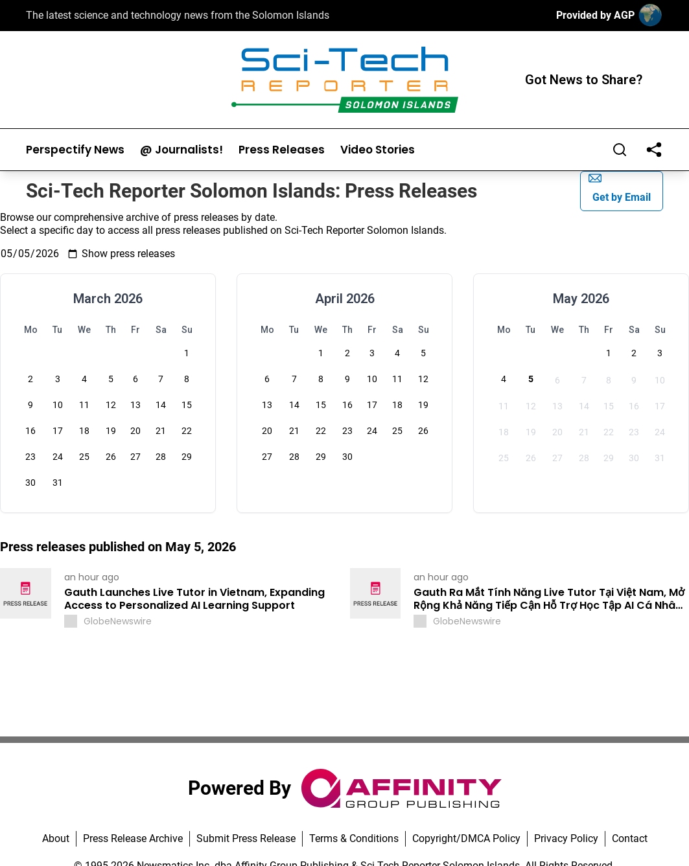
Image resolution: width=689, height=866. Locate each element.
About (55, 838)
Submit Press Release (246, 838)
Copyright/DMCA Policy (466, 838)
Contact (630, 838)
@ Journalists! (181, 150)
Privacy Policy (566, 838)
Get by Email (620, 187)
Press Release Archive (133, 838)
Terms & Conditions (354, 838)
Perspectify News (75, 150)
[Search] (619, 150)
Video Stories (377, 150)
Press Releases (282, 150)
